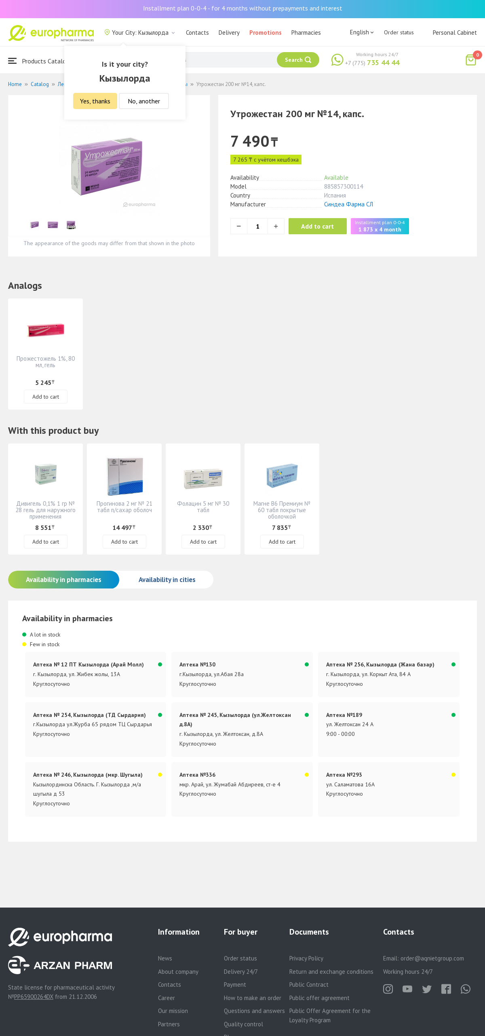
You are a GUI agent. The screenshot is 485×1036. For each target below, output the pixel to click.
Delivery (229, 32)
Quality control (243, 1024)
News (165, 958)
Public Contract (309, 984)
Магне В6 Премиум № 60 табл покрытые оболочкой (281, 510)
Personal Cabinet (455, 32)
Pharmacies (306, 32)
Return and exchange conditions (331, 971)
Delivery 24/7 (241, 971)
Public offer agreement (319, 998)
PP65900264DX (33, 996)
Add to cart (321, 226)
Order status (399, 32)
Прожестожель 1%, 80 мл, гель (46, 362)
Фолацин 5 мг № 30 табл (203, 507)
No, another (144, 101)
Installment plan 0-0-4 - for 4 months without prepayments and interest (242, 8)
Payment (235, 984)
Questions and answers (254, 1011)
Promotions (265, 32)
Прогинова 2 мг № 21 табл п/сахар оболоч (124, 507)
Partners (169, 1024)
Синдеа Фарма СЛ (348, 204)
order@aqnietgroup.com (432, 958)
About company (178, 971)
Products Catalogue (42, 61)
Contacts (197, 32)
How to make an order (252, 998)
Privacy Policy (306, 958)
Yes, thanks (95, 101)
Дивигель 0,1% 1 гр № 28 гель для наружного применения (45, 510)
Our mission (173, 1011)
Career (166, 998)
